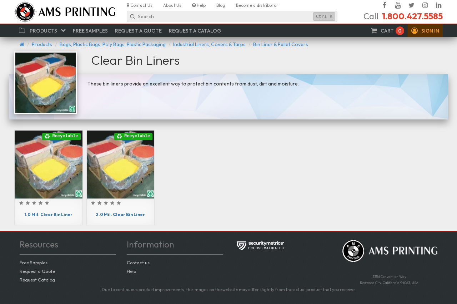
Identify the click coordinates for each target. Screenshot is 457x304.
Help (131, 271)
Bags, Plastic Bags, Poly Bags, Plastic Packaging (113, 44)
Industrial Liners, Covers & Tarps (209, 44)
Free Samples (33, 262)
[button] (425, 30)
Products (42, 44)
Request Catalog (37, 280)
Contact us (138, 262)
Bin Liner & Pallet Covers (280, 44)
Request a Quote (37, 271)
